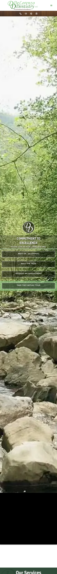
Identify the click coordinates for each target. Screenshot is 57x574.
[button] (51, 5)
